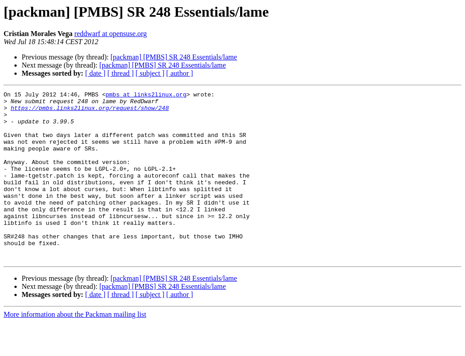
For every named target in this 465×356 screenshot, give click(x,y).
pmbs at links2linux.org (145, 95)
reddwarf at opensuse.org (110, 33)
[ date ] (95, 73)
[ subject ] (150, 73)
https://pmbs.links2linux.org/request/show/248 (90, 112)
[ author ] (179, 73)
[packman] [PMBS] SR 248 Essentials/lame (173, 57)
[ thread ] (120, 73)
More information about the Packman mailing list (75, 348)
